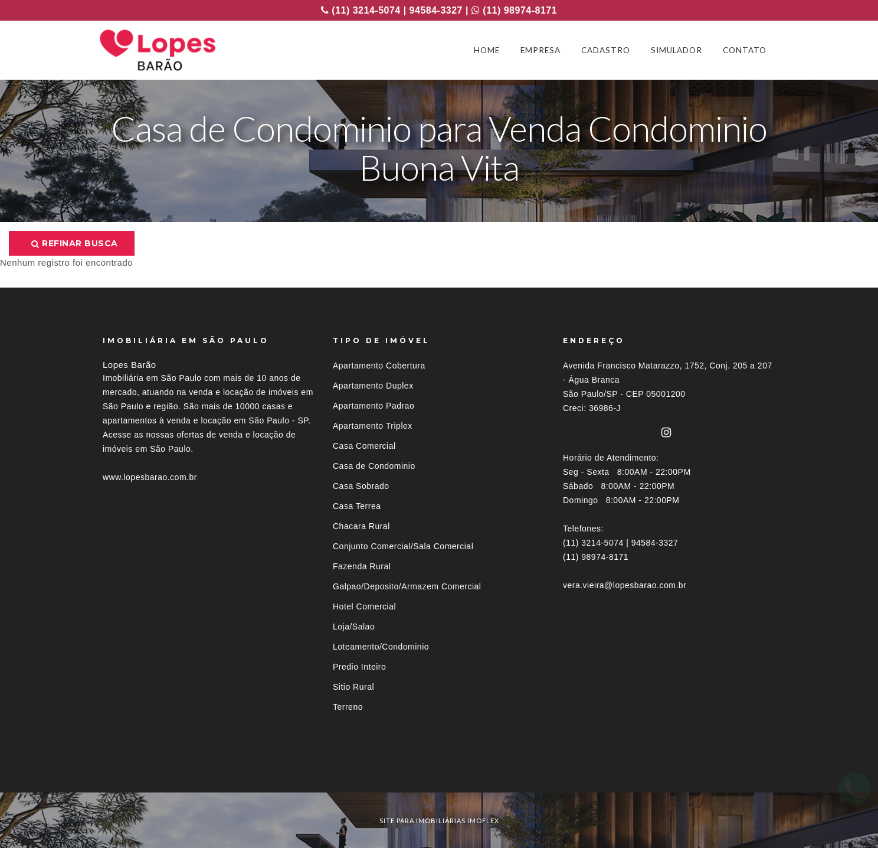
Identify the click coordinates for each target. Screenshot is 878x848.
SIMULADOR (676, 50)
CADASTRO (605, 50)
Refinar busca (74, 243)
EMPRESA (540, 50)
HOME (487, 50)
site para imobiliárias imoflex (439, 820)
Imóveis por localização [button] (151, 771)
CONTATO (744, 50)
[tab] (439, 771)
